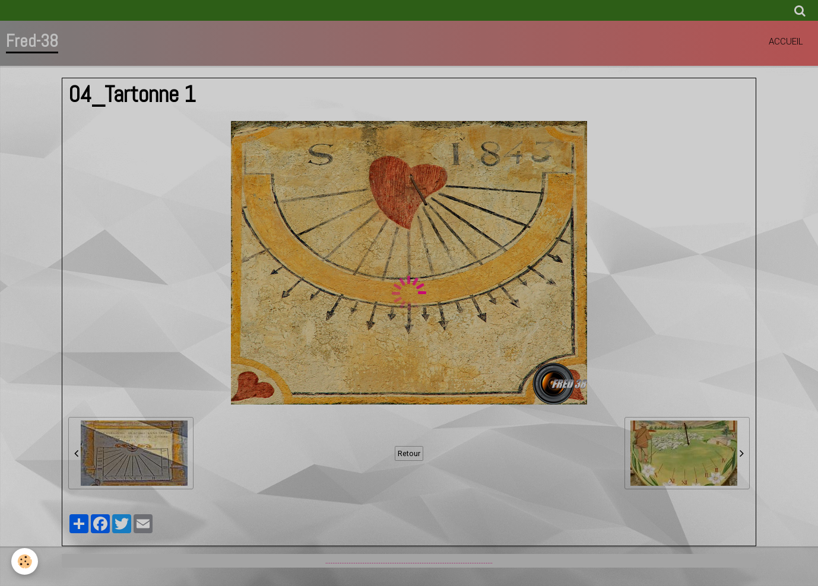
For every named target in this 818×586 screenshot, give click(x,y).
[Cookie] (25, 561)
